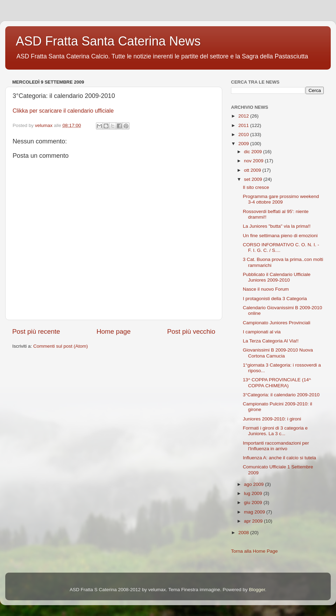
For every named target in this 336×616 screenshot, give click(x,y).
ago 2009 (254, 484)
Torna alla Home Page (254, 551)
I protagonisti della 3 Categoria (275, 298)
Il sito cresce (256, 187)
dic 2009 (253, 151)
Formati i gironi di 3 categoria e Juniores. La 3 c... (275, 430)
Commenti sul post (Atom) (60, 346)
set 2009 (254, 179)
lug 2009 (254, 493)
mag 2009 (255, 512)
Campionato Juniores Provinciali (276, 322)
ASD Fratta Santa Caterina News (108, 41)
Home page (114, 331)
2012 (244, 116)
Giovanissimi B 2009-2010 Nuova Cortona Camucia (278, 352)
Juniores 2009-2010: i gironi (272, 419)
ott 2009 (253, 170)
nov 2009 (254, 160)
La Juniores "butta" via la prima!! (276, 226)
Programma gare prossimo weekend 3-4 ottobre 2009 (281, 199)
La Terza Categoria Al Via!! (271, 341)
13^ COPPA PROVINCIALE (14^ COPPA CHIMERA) (277, 382)
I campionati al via (262, 331)
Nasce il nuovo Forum (266, 289)
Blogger (257, 589)
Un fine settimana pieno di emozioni (280, 235)
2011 (244, 125)
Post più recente (36, 331)
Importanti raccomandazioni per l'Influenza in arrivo (276, 445)
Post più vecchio (191, 331)
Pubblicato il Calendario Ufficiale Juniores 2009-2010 (276, 277)
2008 (244, 532)
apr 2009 (254, 521)
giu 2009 (254, 502)
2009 (244, 143)
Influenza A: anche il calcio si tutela (279, 457)
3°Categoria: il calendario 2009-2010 (281, 394)
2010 (244, 134)
